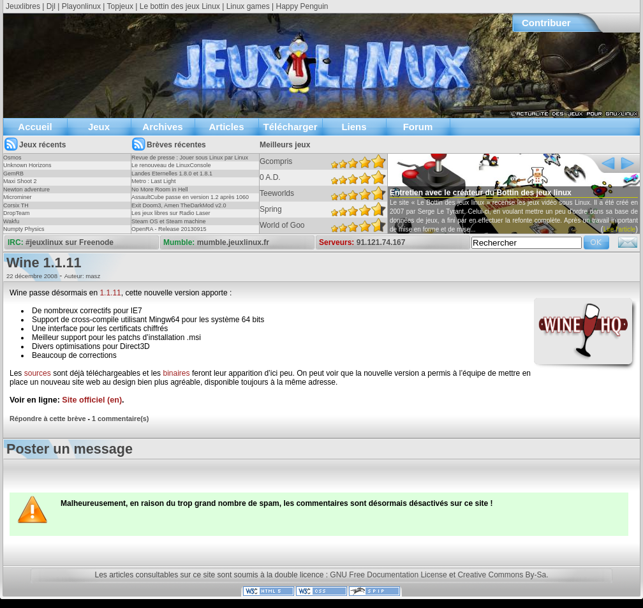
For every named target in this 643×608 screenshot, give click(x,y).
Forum (418, 126)
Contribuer (546, 22)
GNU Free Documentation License (388, 574)
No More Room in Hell (159, 189)
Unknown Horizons (27, 165)
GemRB (13, 173)
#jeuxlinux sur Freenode (70, 242)
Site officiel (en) (92, 400)
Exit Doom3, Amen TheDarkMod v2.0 (178, 205)
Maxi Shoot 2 (20, 181)
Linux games (248, 6)
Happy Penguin (302, 6)
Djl (51, 6)
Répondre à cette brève (47, 418)
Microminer (17, 197)
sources (37, 373)
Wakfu (11, 221)
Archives (162, 126)
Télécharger (290, 126)
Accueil (35, 126)
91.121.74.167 (381, 242)
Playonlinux (81, 6)
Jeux (99, 126)
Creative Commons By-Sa (501, 574)
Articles (226, 126)
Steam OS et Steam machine (168, 221)
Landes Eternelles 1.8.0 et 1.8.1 (171, 173)
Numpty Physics (24, 229)
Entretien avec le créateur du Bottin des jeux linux (481, 192)
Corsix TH (16, 205)
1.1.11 (110, 292)
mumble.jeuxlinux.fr (233, 242)
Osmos (12, 157)
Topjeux (120, 6)
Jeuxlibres (23, 6)
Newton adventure (26, 189)
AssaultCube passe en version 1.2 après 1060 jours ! (190, 201)
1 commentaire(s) (120, 418)
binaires (176, 373)
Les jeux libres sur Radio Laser (171, 213)
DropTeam (16, 213)
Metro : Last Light (153, 181)
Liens (353, 126)
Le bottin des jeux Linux (180, 6)
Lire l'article (619, 229)
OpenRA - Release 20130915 (169, 229)
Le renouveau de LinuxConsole (171, 165)
